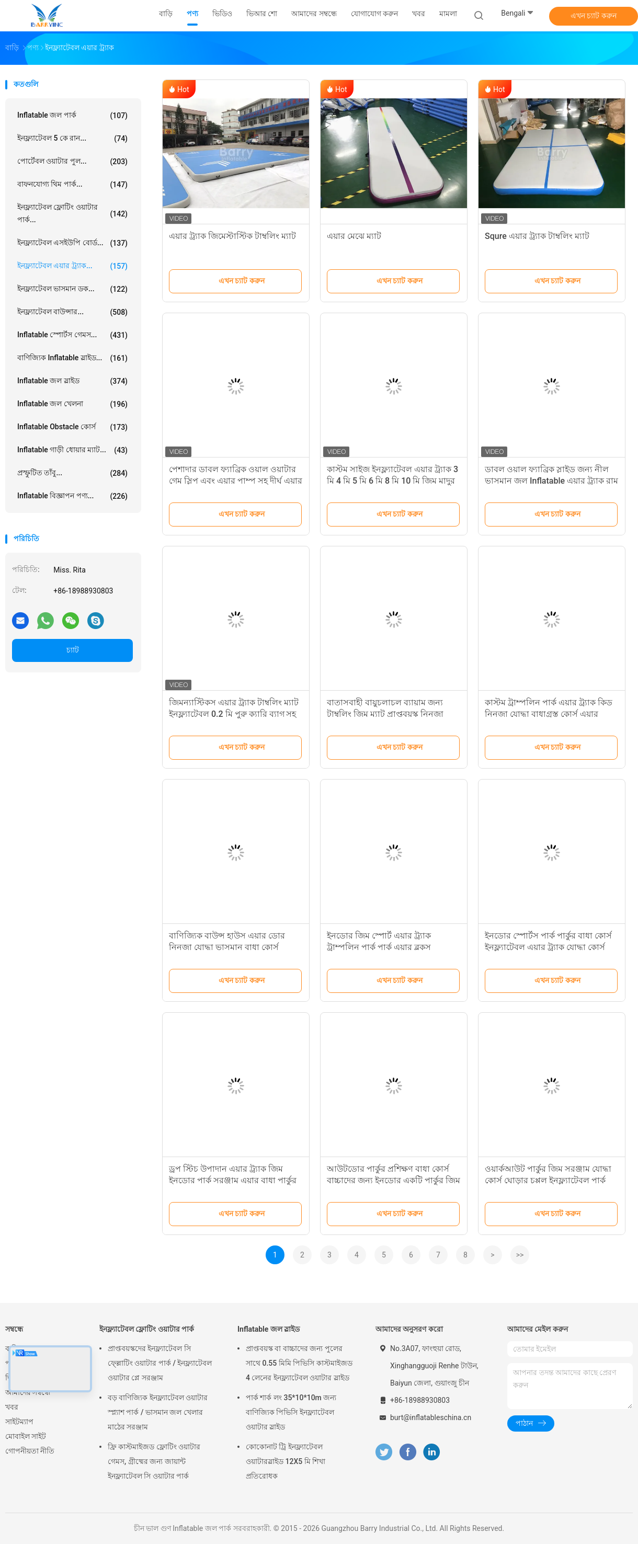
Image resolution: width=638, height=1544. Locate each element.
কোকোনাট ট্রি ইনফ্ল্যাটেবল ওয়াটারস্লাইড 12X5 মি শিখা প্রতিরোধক (285, 1461)
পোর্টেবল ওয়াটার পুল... (72, 161)
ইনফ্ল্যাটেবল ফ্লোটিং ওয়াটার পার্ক (146, 1329)
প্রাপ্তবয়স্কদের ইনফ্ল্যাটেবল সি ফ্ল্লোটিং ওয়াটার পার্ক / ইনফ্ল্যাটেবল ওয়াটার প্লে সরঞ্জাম (160, 1363)
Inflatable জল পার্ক (72, 115)
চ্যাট (72, 650)
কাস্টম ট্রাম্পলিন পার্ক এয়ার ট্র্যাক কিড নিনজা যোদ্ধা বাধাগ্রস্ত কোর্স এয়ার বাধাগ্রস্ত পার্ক (548, 713)
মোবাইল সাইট (25, 1436)
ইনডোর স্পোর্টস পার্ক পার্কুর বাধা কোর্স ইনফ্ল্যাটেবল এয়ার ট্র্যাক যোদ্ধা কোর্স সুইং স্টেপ (548, 947)
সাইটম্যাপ (19, 1421)
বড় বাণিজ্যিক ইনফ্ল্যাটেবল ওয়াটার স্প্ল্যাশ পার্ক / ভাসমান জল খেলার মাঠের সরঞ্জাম (158, 1412)
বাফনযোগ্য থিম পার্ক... (72, 184)
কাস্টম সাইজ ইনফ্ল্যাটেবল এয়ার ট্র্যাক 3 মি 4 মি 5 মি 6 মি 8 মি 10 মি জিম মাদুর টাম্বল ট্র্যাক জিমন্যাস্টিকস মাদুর (392, 480)
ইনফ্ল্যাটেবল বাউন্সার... (72, 312)
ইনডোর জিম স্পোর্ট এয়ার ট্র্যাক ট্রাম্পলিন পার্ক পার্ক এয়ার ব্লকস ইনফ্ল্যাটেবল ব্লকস (379, 947)
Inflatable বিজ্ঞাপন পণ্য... (72, 496)
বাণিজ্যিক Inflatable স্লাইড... (72, 358)
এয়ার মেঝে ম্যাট (354, 236)
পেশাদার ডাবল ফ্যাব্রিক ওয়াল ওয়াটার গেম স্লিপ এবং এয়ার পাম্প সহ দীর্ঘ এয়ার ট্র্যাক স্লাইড (235, 480)
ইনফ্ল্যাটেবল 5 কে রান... (72, 138)
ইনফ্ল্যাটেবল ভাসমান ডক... (72, 289)
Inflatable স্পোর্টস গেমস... (72, 335)
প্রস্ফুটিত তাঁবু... (72, 473)
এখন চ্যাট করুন (594, 16)
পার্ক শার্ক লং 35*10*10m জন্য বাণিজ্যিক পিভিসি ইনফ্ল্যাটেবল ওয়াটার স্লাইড (291, 1412)
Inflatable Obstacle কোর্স (72, 427)
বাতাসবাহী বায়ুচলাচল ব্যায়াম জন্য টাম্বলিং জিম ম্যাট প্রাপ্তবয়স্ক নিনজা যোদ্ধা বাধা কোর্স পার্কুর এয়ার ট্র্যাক (385, 713)
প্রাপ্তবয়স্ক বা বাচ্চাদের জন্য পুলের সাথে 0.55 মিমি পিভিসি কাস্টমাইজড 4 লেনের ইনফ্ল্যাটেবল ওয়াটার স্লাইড (299, 1363)
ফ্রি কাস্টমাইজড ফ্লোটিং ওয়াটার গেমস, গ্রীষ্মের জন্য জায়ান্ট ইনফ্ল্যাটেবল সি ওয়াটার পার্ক (154, 1461)
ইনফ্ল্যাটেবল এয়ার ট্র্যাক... (72, 266)
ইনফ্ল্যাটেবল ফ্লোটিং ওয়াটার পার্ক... (72, 213)
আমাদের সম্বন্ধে (27, 1392)
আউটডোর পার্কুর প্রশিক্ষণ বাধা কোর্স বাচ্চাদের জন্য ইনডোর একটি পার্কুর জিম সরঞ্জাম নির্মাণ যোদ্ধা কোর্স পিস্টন (393, 1180)
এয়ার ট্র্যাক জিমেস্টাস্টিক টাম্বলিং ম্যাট (232, 236)
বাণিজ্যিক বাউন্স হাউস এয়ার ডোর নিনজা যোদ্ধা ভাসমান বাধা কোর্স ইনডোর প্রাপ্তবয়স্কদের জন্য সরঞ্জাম (227, 947)
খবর (11, 1407)
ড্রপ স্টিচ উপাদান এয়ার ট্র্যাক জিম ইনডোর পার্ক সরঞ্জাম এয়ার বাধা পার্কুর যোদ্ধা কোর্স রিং (233, 1180)
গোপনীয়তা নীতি (29, 1451)
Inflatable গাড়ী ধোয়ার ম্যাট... (72, 450)
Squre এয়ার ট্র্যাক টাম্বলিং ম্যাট (537, 236)
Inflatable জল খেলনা (72, 404)
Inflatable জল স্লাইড (72, 381)
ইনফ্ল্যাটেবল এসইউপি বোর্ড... (72, 243)
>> (520, 1255)
